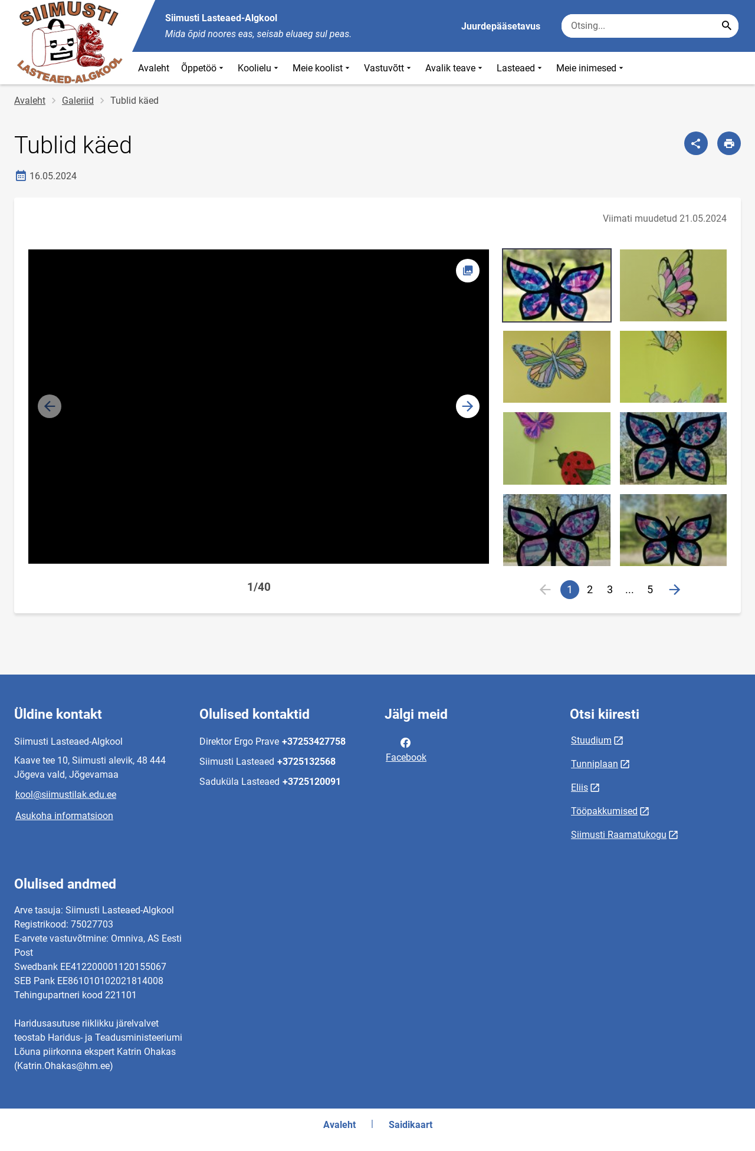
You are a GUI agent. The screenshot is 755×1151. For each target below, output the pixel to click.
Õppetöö (203, 68)
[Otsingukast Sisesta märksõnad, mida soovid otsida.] (650, 26)
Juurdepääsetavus (500, 26)
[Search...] (727, 26)
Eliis (579, 787)
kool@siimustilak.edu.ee (65, 794)
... (632, 591)
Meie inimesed (591, 68)
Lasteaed (520, 68)
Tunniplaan (594, 763)
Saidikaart (410, 1124)
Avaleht (153, 68)
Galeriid (78, 100)
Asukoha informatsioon (64, 815)
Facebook (406, 749)
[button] (468, 406)
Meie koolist (322, 68)
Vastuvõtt (388, 68)
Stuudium (591, 740)
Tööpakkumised (604, 811)
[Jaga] (696, 143)
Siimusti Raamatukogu (619, 834)
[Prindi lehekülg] (729, 143)
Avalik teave (455, 68)
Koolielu (259, 68)
